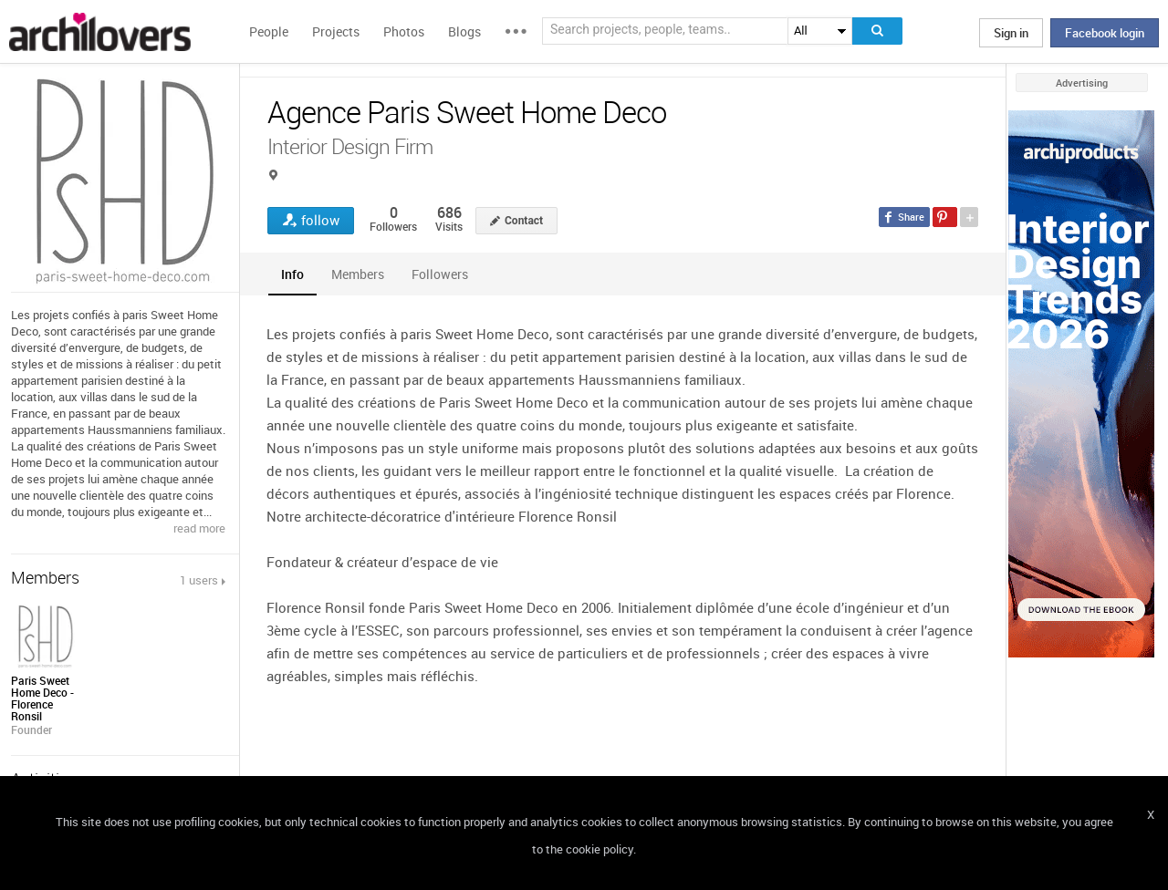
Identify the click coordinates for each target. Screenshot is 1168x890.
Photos (403, 31)
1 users (199, 580)
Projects (336, 31)
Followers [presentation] (440, 274)
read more (199, 528)
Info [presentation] (292, 274)
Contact (524, 220)
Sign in (1011, 33)
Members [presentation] (357, 274)
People (268, 31)
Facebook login (1104, 33)
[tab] (292, 274)
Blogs (464, 31)
